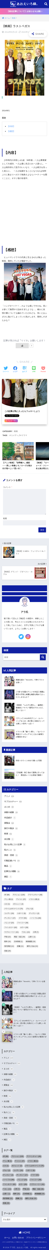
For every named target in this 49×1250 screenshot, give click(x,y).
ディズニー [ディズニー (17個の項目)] (9, 918)
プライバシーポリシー (36, 1238)
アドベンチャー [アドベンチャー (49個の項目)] (35, 895)
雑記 (8, 876)
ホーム (7, 1238)
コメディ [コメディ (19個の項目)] (9, 913)
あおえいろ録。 (24, 4)
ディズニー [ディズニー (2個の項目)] (34, 913)
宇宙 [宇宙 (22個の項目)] (7, 937)
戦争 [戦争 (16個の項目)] (7, 941)
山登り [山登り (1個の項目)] (31, 937)
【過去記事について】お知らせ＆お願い (24, 11)
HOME (24, 1232)
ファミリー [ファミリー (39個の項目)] (22, 923)
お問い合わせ (18, 1238)
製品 (8, 866)
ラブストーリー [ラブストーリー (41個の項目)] (11, 932)
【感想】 (11, 131)
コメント (7, 487)
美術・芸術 (11, 855)
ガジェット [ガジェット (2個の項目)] (18, 904)
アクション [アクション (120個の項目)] (19, 895)
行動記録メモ (12, 860)
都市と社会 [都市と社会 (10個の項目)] (32, 946)
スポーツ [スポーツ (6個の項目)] (21, 913)
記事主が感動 (12, 871)
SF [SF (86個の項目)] (7, 895)
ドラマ (24, 435)
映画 (16, 431)
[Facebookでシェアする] (15, 369)
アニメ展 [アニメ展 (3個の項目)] (8, 899)
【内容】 (11, 126)
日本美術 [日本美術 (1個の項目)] (18, 941)
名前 (5, 518)
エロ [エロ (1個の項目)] (7, 904)
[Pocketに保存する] (43, 369)
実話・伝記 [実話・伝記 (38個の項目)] (19, 937)
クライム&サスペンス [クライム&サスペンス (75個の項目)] (13, 909)
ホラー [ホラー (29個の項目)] (24, 927)
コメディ (14, 435)
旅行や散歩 (11, 828)
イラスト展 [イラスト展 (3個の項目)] (34, 899)
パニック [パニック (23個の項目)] (9, 923)
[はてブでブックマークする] (24, 369)
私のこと (10, 850)
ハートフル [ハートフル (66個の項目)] (35, 918)
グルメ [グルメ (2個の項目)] (29, 909)
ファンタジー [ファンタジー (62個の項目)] (10, 927)
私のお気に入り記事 (15, 844)
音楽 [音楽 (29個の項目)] (7, 951)
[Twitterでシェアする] (6, 369)
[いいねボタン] (22, 345)
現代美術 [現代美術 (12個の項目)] (9, 946)
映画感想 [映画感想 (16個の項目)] (30, 941)
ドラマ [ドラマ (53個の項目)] (23, 918)
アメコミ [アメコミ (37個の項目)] (21, 899)
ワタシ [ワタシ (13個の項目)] (26, 932)
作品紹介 (10, 817)
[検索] (43, 657)
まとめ (9, 807)
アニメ (9, 796)
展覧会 (9, 823)
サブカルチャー (13, 801)
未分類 (9, 839)
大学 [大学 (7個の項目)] (36, 932)
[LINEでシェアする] (34, 369)
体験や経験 (11, 812)
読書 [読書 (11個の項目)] (20, 946)
